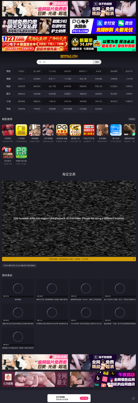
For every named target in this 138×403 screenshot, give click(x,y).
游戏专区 (67, 71)
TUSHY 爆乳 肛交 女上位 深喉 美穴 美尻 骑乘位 (19, 265)
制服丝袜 (83, 86)
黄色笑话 (114, 101)
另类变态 (129, 86)
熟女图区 (114, 94)
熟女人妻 (83, 79)
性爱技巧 (129, 101)
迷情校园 (83, 101)
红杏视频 (83, 109)
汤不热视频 (67, 109)
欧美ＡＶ (52, 79)
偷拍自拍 (37, 86)
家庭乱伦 (37, 101)
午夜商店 (37, 109)
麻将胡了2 (83, 71)
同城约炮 (21, 109)
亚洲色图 (37, 94)
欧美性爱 (67, 86)
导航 (8, 108)
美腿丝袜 (83, 94)
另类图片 (129, 94)
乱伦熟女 (114, 86)
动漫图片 (67, 94)
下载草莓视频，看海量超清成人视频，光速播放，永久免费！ (92, 259)
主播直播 (114, 79)
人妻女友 (52, 101)
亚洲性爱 (21, 86)
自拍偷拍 (37, 79)
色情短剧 (98, 109)
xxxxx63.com (69, 56)
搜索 (97, 62)
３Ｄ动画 (67, 79)
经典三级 (98, 86)
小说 (8, 101)
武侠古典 (67, 101)
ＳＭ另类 (129, 79)
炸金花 (98, 71)
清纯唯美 (98, 94)
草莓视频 (52, 109)
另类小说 (98, 101)
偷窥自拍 (21, 94)
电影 (8, 86)
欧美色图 (52, 94)
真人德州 (37, 71)
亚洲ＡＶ (21, 79)
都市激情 (21, 101)
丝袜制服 (98, 79)
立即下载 (84, 398)
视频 (8, 78)
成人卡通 (52, 86)
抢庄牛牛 (129, 71)
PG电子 (21, 71)
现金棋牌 (114, 71)
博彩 (8, 71)
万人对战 (52, 71)
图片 (8, 93)
